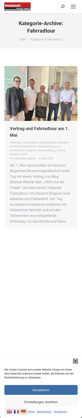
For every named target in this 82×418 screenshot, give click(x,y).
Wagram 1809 (18, 154)
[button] (75, 361)
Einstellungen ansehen (41, 402)
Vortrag (60, 150)
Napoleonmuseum (49, 146)
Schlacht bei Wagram (23, 150)
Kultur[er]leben (47, 142)
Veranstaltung (46, 150)
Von (22, 158)
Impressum (60, 411)
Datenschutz (44, 411)
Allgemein (16, 142)
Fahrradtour (30, 142)
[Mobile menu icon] (73, 6)
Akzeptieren (41, 390)
